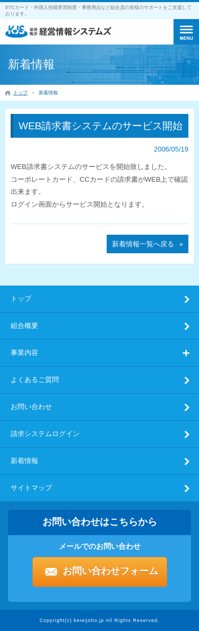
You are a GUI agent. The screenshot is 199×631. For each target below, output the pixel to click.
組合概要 (24, 326)
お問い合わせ (31, 407)
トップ (21, 299)
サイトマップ (31, 488)
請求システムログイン (45, 434)
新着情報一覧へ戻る (143, 244)
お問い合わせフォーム (110, 571)
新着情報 (24, 461)
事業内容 (24, 353)
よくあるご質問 (35, 380)
